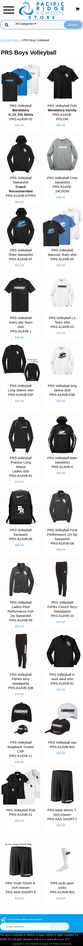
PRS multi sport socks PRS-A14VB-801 (62, 887)
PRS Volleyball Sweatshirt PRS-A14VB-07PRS (21, 186)
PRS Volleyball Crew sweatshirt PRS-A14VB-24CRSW (62, 184)
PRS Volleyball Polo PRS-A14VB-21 (20, 812)
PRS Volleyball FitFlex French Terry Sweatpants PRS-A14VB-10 (62, 609)
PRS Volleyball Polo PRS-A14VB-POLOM (62, 112)
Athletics (15, 40)
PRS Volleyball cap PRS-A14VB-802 (62, 745)
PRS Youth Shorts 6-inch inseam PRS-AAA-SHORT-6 (21, 887)
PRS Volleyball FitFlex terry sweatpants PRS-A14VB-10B (20, 681)
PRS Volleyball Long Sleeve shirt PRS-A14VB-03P (21, 390)
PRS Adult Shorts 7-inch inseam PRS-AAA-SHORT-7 (62, 814)
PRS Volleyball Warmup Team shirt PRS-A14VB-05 (62, 254)
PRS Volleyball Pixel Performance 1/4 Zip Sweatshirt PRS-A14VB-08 (62, 536)
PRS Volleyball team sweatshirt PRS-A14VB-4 (62, 462)
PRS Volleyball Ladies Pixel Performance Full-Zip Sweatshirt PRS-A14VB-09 (21, 611)
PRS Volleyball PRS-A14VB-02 (20, 112)
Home (4, 40)
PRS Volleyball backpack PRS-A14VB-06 (20, 534)
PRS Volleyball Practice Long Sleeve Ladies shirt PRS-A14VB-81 (20, 467)
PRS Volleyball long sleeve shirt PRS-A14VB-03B (62, 390)
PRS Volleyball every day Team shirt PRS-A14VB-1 (21, 324)
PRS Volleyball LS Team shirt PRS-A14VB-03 (62, 322)
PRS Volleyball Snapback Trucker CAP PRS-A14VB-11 (20, 749)
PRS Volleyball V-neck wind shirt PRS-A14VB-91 (62, 679)
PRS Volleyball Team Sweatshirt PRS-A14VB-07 (20, 254)
